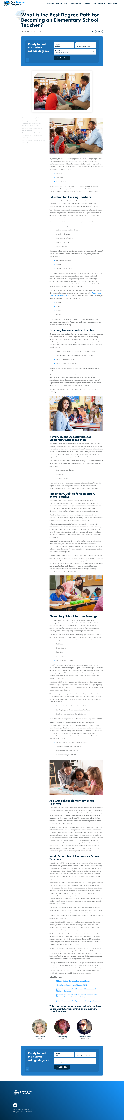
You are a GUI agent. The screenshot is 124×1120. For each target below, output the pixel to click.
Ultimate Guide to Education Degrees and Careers (73, 981)
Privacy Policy (112, 3)
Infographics (75, 3)
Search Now (62, 58)
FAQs (94, 3)
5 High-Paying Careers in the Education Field (71, 985)
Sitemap (29, 1112)
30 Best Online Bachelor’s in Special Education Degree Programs (78, 1001)
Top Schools (50, 3)
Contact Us (101, 3)
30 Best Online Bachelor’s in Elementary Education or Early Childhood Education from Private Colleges (76, 996)
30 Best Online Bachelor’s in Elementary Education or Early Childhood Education (76, 990)
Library (86, 3)
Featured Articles (61, 3)
